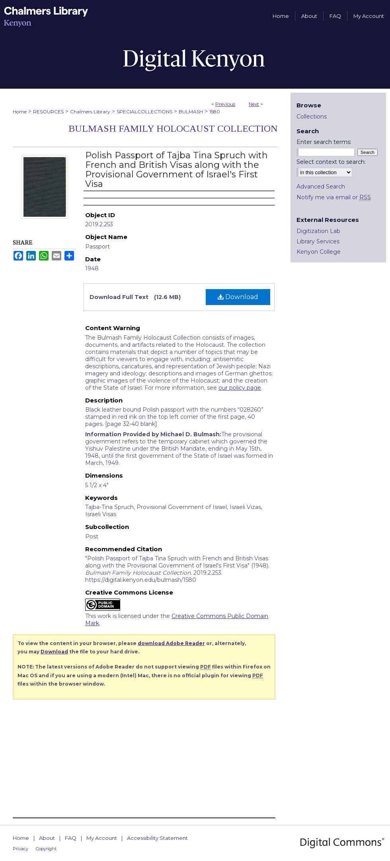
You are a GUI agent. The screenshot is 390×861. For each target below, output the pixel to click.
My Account (101, 838)
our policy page (239, 387)
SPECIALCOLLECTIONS (144, 112)
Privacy (20, 848)
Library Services (317, 241)
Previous (225, 104)
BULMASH (191, 112)
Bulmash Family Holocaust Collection (173, 128)
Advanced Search (320, 186)
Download (238, 297)
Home (20, 112)
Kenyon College (318, 251)
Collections (311, 116)
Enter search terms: (323, 142)
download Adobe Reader (171, 643)
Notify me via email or (333, 197)
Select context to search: (331, 161)
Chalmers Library (90, 112)
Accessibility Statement (157, 838)
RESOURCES (48, 112)
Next (254, 104)
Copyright (46, 848)
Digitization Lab (318, 231)
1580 (214, 112)
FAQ (70, 838)
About (47, 838)
